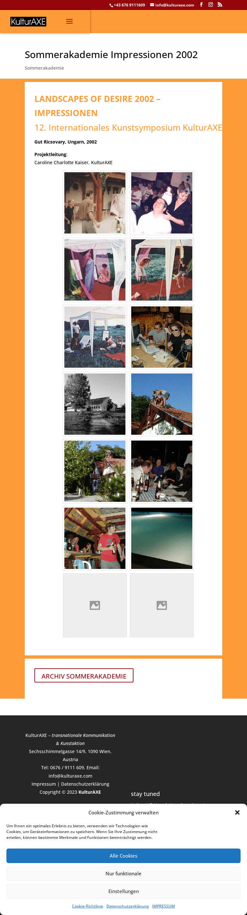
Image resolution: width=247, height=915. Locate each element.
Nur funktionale (123, 873)
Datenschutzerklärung (127, 906)
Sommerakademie (44, 68)
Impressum (44, 784)
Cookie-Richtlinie (87, 906)
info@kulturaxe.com (70, 776)
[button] (237, 812)
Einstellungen (123, 891)
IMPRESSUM (163, 906)
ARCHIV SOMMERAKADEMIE (83, 676)
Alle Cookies (123, 855)
